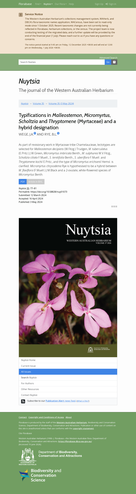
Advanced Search (108, 57)
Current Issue (28, 365)
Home (28, 360)
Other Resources (30, 389)
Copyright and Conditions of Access (46, 417)
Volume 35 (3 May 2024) (61, 103)
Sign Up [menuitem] (99, 4)
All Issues (26, 371)
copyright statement (83, 428)
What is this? (83, 401)
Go (108, 62)
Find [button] (37, 4)
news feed (61, 400)
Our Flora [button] (60, 4)
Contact (29, 395)
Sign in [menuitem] (111, 4)
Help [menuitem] (71, 4)
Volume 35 (38, 103)
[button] (48, 4)
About (69, 417)
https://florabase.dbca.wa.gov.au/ (75, 441)
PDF (23, 181)
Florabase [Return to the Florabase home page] (25, 4)
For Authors (27, 383)
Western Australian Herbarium (72, 422)
